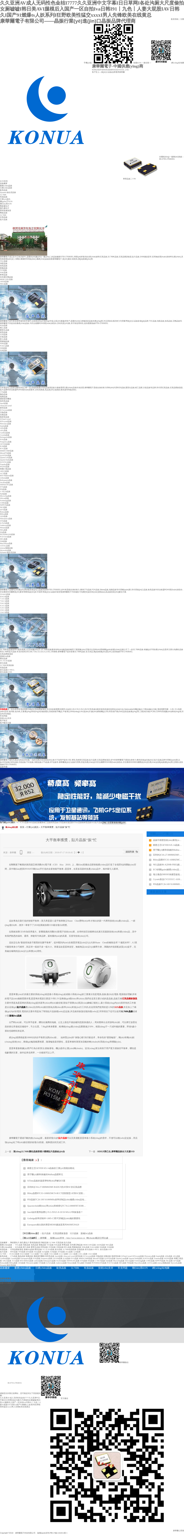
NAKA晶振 (4, 346)
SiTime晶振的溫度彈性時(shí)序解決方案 (46, 1181)
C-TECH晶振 (5, 491)
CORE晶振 (4, 503)
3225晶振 (118, 1007)
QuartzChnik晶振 (6, 460)
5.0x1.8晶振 (4, 603)
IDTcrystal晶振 (6, 421)
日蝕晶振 (3, 412)
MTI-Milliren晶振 (7, 476)
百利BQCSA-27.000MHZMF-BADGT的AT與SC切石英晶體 (54, 1187)
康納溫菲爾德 (5, 399)
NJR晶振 (3, 350)
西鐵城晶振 (4, 341)
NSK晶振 (3, 272)
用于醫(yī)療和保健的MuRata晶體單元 (45, 1174)
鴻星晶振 (3, 263)
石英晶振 (3, 217)
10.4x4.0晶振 (5, 594)
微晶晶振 (3, 394)
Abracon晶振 (160, 1281)
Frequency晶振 (6, 442)
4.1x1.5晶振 (4, 606)
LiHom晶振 (4, 478)
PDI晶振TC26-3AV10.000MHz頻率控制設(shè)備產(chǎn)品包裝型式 (59, 1199)
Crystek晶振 (4, 435)
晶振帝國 (3, 767)
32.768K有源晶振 (7, 665)
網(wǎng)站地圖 (177, 63)
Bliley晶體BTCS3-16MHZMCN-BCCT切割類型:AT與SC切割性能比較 (59, 1193)
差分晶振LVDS (6, 672)
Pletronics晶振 (5, 424)
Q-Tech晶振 (4, 523)
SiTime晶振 (77, 822)
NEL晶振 (3, 530)
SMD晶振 (32, 822)
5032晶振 (37, 1252)
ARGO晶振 (4, 471)
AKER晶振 (4, 281)
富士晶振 (3, 339)
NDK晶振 (4, 343)
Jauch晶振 (4, 403)
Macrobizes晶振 (6, 543)
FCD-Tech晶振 (5, 537)
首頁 (22, 827)
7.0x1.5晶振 (4, 601)
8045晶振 (14, 1252)
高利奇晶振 (4, 401)
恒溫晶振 (3, 668)
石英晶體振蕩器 (6, 654)
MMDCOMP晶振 (6, 451)
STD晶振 (3, 521)
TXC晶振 (3, 261)
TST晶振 (3, 270)
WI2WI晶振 (4, 467)
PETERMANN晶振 (7, 534)
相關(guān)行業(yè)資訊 (160, 835)
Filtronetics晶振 (6, 519)
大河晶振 (3, 334)
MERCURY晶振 (6, 279)
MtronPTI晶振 (5, 453)
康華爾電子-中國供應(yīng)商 (117, 66)
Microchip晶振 (5, 496)
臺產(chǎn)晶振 (6, 1245)
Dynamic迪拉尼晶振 (8, 192)
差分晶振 (3, 663)
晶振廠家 (39, 822)
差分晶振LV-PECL (7, 670)
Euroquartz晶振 (6, 437)
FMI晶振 (3, 541)
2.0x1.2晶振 (4, 610)
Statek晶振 (4, 426)
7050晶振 (21, 1252)
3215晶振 (168, 1281)
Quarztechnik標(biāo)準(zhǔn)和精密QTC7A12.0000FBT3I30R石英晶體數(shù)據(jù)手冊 (67, 1206)
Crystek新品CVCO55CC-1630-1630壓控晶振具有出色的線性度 (167, 879)
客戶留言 (3, 720)
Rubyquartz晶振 (6, 480)
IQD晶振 (3, 494)
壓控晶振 (3, 658)
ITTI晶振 (3, 487)
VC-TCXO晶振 (6, 661)
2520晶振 (53, 1252)
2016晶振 (61, 1252)
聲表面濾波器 (5, 210)
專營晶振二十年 (129, 179)
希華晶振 (3, 275)
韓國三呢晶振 (5, 469)
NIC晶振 (3, 507)
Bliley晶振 (4, 514)
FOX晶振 (3, 439)
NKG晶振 (4, 284)
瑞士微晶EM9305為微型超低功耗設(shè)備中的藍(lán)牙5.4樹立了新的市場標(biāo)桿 (167, 874)
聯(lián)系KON (140, 1268)
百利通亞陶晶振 (6, 277)
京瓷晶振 (3, 337)
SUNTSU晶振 (5, 462)
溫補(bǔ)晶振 (5, 656)
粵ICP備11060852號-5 (58, 1533)
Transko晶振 (5, 464)
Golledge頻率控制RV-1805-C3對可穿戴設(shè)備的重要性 (53, 1218)
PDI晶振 (3, 489)
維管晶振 (3, 408)
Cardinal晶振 (5, 433)
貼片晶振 (3, 219)
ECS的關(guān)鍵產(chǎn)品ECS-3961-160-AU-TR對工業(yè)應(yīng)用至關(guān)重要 (167, 869)
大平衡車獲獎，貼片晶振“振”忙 (55, 827)
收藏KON (137, 63)
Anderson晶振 (5, 525)
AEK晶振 (4, 428)
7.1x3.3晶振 (4, 599)
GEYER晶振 (5, 444)
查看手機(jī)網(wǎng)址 (21, 853)
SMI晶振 (3, 348)
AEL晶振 (3, 430)
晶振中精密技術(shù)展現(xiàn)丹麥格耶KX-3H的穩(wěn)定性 (167, 840)
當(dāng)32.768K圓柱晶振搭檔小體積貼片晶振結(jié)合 (39, 1151)
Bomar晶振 (4, 512)
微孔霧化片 (4, 208)
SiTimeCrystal (5, 419)
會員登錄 (174, 19)
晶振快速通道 (5, 1278)
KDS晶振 (3, 325)
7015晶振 (176, 1281)
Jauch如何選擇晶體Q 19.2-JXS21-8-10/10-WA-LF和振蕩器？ (55, 1212)
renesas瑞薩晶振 (6, 548)
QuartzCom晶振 (6, 457)
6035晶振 (29, 1252)
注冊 (182, 19)
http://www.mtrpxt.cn (75, 1238)
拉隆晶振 (3, 415)
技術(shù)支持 (5, 718)
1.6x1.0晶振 (4, 612)
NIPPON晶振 (5, 505)
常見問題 (3, 716)
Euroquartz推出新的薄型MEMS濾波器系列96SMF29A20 (53, 1225)
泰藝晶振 (3, 268)
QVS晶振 (3, 510)
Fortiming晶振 (5, 500)
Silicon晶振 (4, 498)
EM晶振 (3, 532)
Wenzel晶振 (4, 528)
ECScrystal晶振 (6, 410)
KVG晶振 (4, 448)
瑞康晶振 (3, 397)
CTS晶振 (3, 392)
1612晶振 (69, 1252)
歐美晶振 (3, 1256)
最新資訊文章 (158, 891)
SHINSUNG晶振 (6, 485)
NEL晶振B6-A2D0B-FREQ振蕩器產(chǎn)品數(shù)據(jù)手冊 (167, 865)
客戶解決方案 (5, 723)
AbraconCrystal (6, 406)
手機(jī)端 (88, 63)
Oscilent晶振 (5, 482)
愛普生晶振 (4, 330)
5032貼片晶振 (96, 822)
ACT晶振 (3, 473)
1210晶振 (76, 1252)
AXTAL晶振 (5, 546)
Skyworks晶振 (5, 550)
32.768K (3, 215)
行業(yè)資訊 (32, 827)
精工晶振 (3, 328)
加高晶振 (3, 266)
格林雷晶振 (4, 417)
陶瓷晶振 (3, 213)
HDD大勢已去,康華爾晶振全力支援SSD (115, 1151)
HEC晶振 (3, 539)
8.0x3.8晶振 (4, 596)
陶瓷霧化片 (4, 206)
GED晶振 (4, 516)
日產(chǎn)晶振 (6, 1247)
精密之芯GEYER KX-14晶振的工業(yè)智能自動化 (51, 1168)
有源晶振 (3, 1249)
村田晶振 (3, 332)
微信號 (146, 63)
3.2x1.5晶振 (4, 608)
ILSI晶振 (3, 446)
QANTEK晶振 (5, 455)
